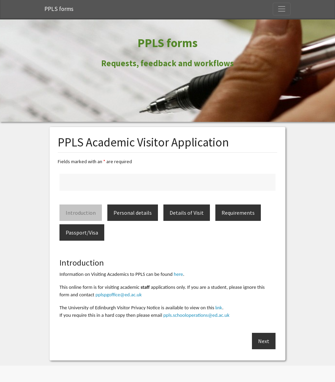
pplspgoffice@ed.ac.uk (118, 295)
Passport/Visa (82, 232)
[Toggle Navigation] (282, 9)
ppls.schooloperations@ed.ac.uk (196, 315)
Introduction (81, 212)
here (178, 274)
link (218, 308)
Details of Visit (187, 212)
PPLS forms (58, 9)
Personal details (132, 212)
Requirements (238, 212)
